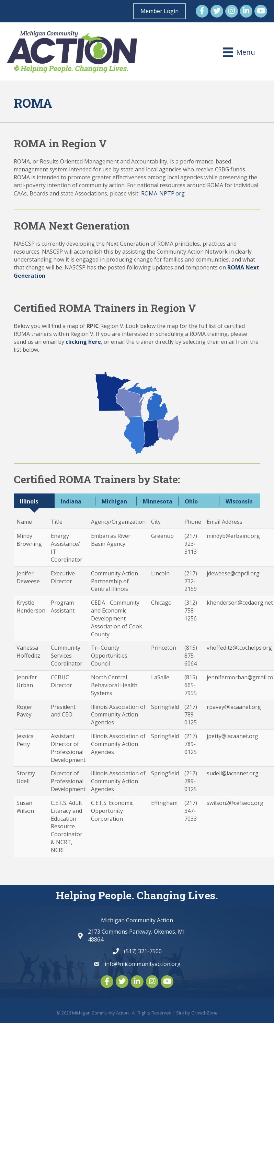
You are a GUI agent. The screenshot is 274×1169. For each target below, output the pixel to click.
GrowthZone (204, 1013)
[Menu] (239, 52)
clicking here (83, 342)
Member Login (159, 11)
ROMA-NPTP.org (163, 193)
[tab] (34, 500)
